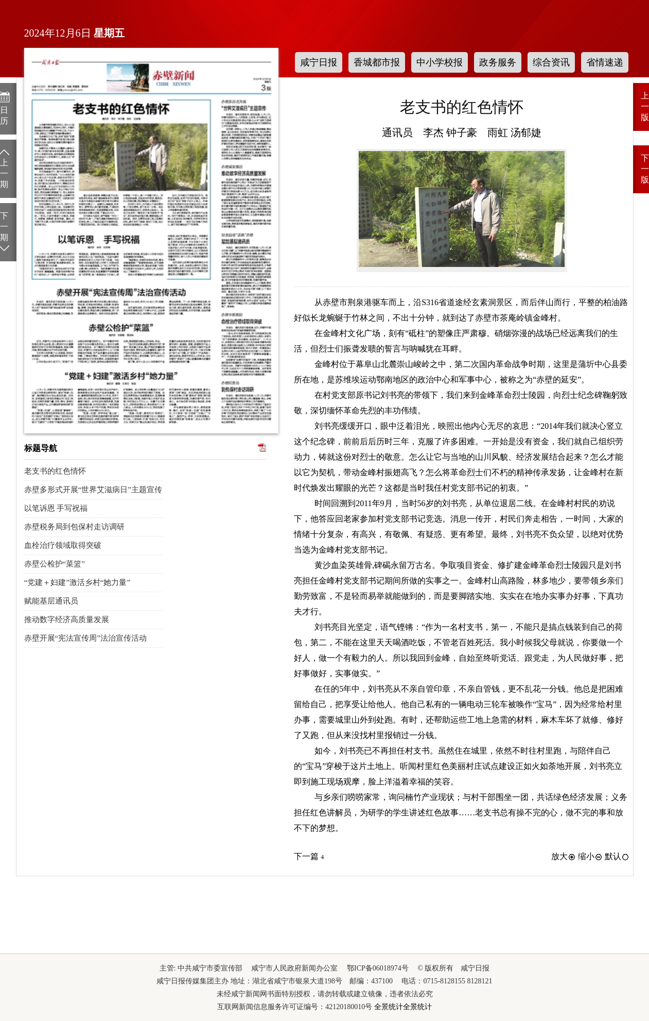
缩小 (590, 856)
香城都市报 (377, 62)
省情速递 (604, 62)
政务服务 (497, 62)
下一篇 (309, 856)
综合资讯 (551, 62)
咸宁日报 (318, 62)
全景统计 (388, 1007)
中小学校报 (439, 62)
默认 (617, 856)
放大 (563, 856)
